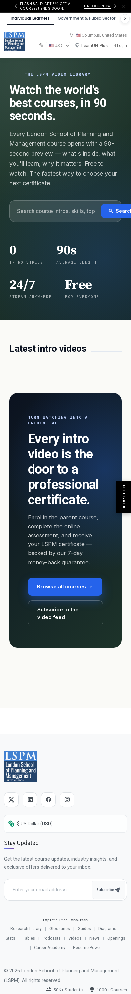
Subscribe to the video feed (58, 613)
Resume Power (87, 947)
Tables (29, 938)
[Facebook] (48, 799)
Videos (75, 938)
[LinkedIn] (30, 799)
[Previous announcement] (16, 6)
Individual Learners (30, 18)
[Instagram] (67, 799)
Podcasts (52, 938)
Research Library (26, 928)
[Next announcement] (115, 6)
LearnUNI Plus (91, 45)
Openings (116, 938)
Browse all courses (65, 586)
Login (119, 45)
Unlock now (97, 6)
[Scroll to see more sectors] (125, 18)
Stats (10, 938)
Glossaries (59, 928)
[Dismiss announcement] (124, 6)
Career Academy (49, 947)
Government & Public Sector (87, 18)
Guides (84, 928)
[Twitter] (11, 799)
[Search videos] (56, 211)
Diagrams (107, 928)
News (94, 938)
